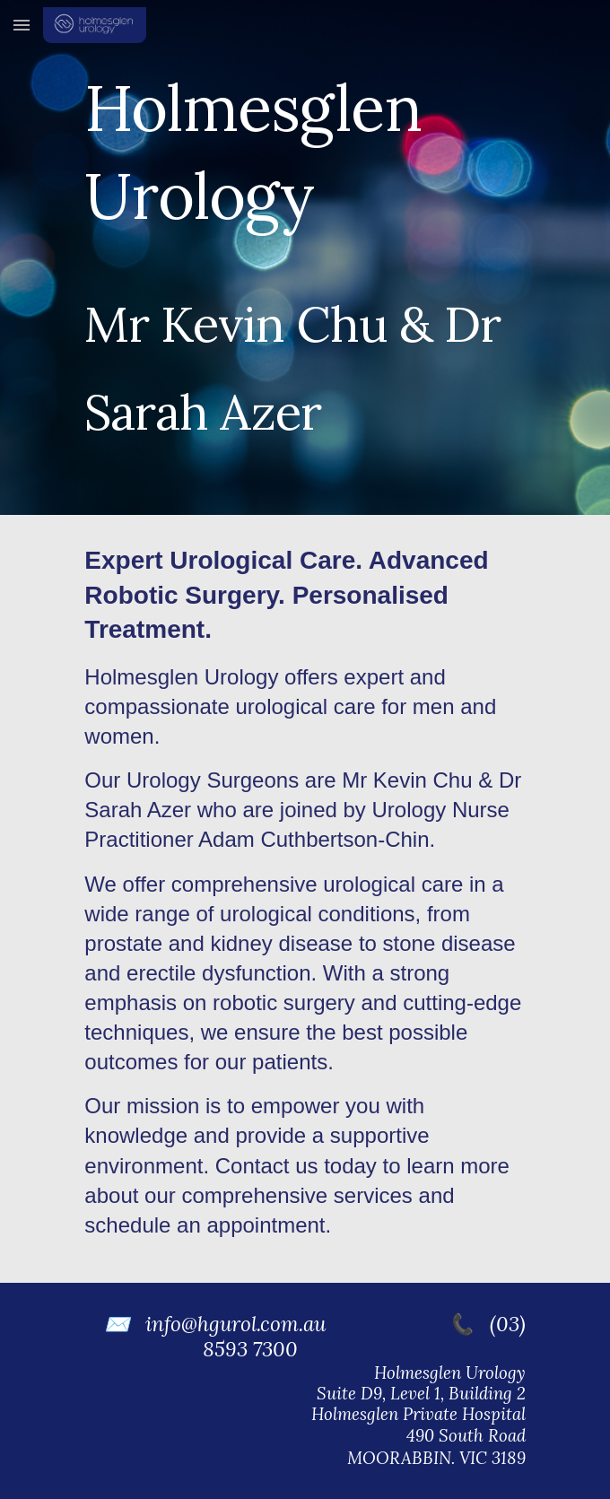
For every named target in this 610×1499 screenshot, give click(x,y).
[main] (304, 257)
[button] (21, 24)
